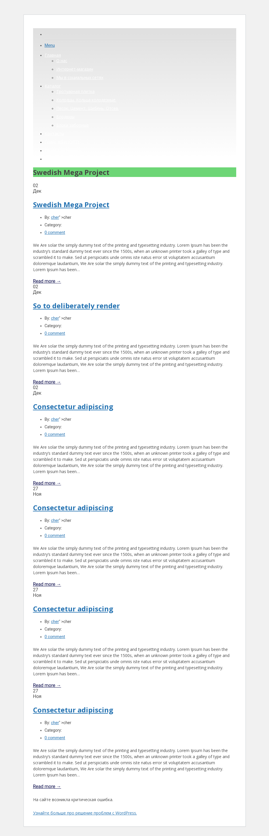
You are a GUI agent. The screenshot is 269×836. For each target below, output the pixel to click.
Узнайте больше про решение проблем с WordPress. (85, 813)
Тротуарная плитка (75, 91)
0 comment (55, 232)
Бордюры (65, 116)
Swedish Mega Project (71, 204)
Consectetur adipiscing (73, 406)
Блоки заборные (72, 125)
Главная (53, 55)
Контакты (54, 133)
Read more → (47, 281)
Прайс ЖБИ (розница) (66, 159)
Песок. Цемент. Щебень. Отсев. (87, 108)
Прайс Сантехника (63, 150)
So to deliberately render (76, 305)
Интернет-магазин (74, 69)
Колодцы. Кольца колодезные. (86, 100)
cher (55, 217)
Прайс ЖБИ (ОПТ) (62, 142)
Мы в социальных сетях (79, 77)
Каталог (53, 86)
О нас (61, 60)
